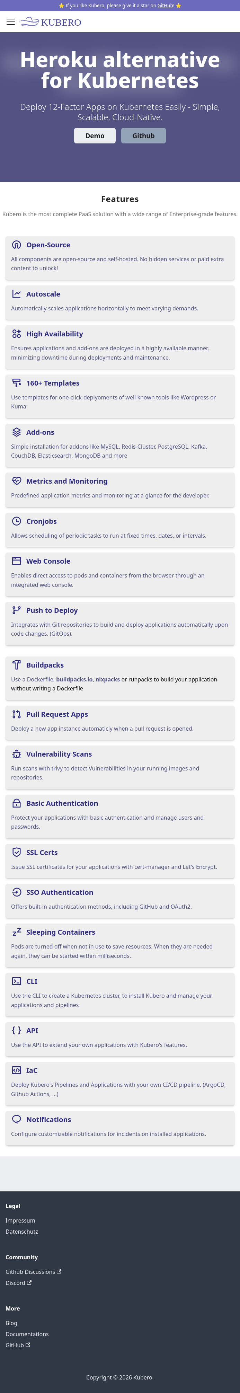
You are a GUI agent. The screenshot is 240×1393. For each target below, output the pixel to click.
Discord (19, 1283)
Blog (11, 1323)
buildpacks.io (74, 679)
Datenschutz (22, 1231)
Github (144, 135)
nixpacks (108, 679)
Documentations (27, 1334)
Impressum (20, 1220)
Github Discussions (33, 1272)
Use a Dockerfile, (33, 679)
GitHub (165, 5)
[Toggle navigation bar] (11, 22)
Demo (94, 135)
